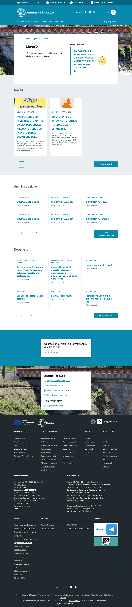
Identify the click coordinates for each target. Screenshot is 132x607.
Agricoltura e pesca (48, 438)
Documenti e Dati (20, 449)
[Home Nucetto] (36, 12)
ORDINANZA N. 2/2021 (62, 219)
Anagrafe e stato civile (49, 445)
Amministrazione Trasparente (25, 525)
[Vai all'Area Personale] (102, 2)
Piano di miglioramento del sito (25, 532)
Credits (16, 567)
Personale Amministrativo (23, 456)
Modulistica (90, 260)
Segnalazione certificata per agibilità (30, 297)
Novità (20, 112)
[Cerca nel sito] (113, 12)
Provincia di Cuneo (47, 528)
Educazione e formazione (50, 463)
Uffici (16, 445)
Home (28, 38)
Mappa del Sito (19, 578)
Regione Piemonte (47, 525)
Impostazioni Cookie (21, 564)
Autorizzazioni (46, 452)
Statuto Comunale (21, 553)
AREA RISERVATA (65, 603)
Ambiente (44, 441)
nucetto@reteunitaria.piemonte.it (31, 498)
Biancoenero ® (74, 600)
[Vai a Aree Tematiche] (77, 2)
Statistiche (18, 574)
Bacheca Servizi (20, 549)
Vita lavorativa (67, 463)
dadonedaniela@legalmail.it (81, 511)
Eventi (105, 438)
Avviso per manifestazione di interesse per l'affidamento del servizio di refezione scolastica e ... (30, 271)
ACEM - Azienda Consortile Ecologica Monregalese (85, 528)
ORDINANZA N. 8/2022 (28, 202)
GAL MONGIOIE (73, 525)
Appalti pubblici (46, 449)
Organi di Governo (20, 438)
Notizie (87, 438)
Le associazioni (90, 445)
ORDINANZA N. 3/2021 (28, 219)
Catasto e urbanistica (48, 456)
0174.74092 (22, 487)
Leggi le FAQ (18, 535)
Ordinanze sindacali (26, 197)
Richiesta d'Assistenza (22, 546)
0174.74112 (21, 484)
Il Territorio (106, 445)
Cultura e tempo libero (49, 459)
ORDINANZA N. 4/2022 (96, 202)
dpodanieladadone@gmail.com (83, 508)
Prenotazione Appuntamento (25, 539)
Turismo (65, 459)
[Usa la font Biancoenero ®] (55, 2)
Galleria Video (108, 452)
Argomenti (37, 38)
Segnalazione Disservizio (23, 542)
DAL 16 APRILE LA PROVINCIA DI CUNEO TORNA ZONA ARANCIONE (64, 123)
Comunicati (89, 449)
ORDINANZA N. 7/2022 (62, 202)
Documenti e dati (106, 315)
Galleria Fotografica (110, 449)
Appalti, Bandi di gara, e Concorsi (27, 261)
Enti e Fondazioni (20, 452)
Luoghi (105, 441)
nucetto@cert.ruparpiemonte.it (30, 495)
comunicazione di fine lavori (98, 265)
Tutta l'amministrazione (106, 234)
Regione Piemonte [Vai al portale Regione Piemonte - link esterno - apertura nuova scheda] (22, 2)
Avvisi (87, 452)
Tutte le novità (106, 164)
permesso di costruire (61, 295)
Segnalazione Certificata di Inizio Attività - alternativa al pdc (98, 298)
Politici (16, 459)
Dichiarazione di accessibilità (24, 528)
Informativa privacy (21, 556)
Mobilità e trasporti (69, 441)
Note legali (18, 560)
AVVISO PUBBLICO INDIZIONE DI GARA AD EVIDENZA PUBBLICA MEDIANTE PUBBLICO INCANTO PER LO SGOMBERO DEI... (84, 59)
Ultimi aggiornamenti (22, 571)
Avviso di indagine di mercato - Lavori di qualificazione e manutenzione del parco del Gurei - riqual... (64, 273)
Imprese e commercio (70, 438)
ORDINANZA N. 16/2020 (97, 219)
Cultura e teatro (91, 441)
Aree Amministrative (21, 441)
